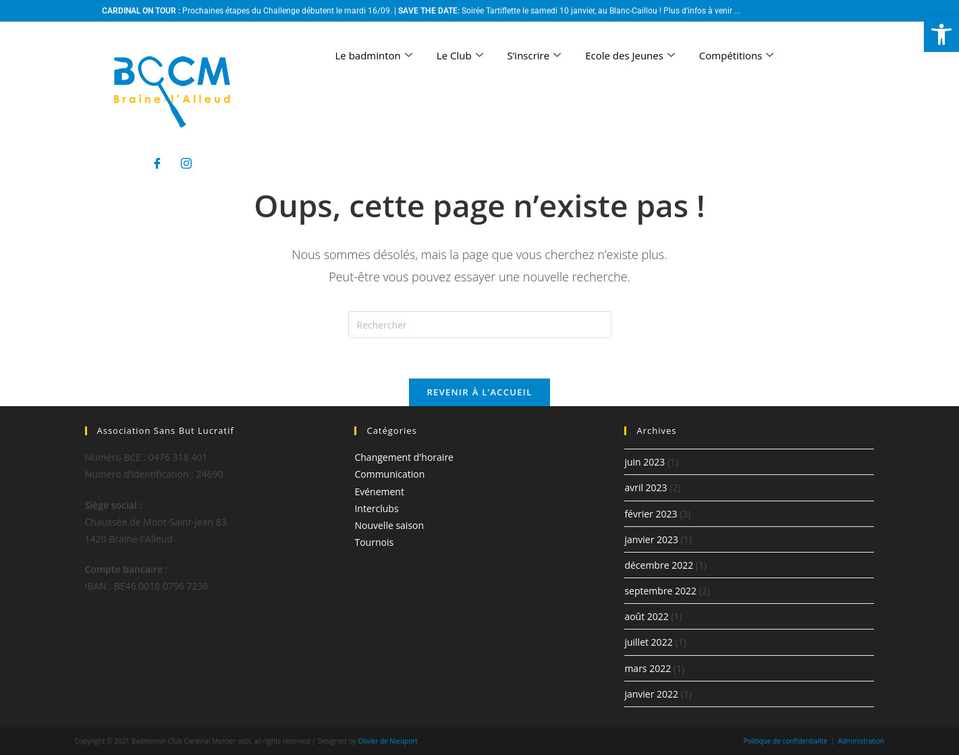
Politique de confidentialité (785, 741)
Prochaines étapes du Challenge (241, 11)
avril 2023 (645, 487)
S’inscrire (534, 55)
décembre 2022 (658, 565)
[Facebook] (157, 163)
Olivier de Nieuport (388, 741)
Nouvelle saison (389, 525)
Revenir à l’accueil (479, 392)
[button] (941, 34)
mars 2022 (647, 668)
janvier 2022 (651, 694)
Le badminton (373, 55)
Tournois (373, 542)
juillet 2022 (648, 642)
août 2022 (646, 616)
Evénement (379, 491)
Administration (861, 741)
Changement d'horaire (404, 457)
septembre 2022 (660, 590)
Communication (389, 474)
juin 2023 (644, 461)
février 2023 (650, 513)
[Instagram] (186, 163)
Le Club (460, 55)
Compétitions (736, 55)
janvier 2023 (651, 539)
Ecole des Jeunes (630, 55)
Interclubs (376, 508)
